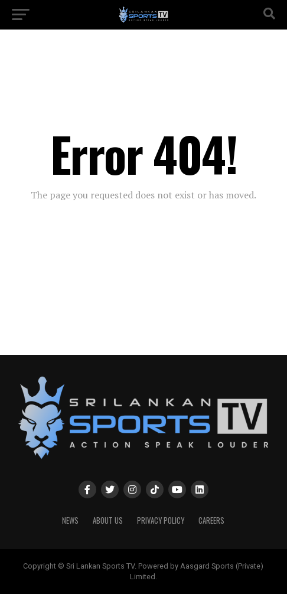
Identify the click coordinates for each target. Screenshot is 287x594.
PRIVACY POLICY (160, 520)
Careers (211, 520)
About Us (108, 520)
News (70, 520)
